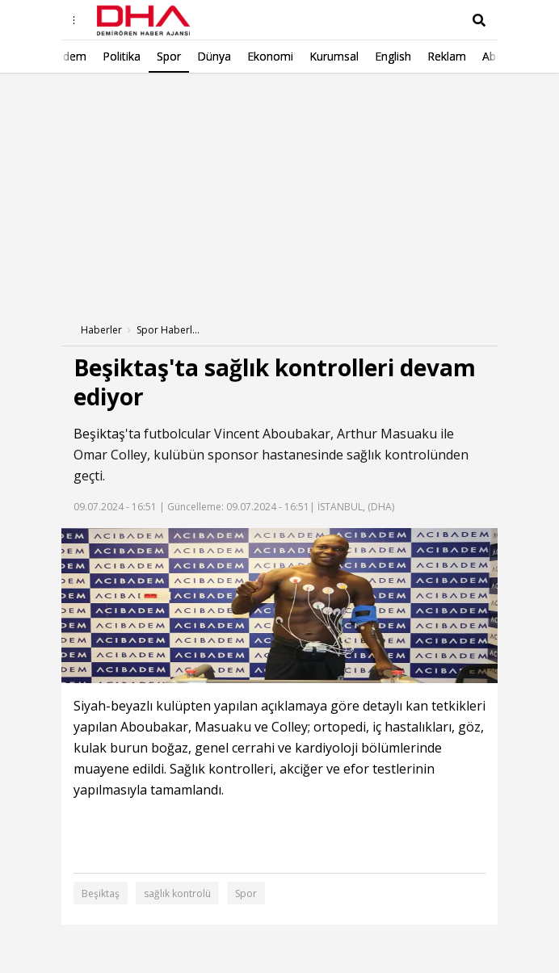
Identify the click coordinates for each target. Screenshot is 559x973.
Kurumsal (211, 56)
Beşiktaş (99, 433)
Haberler (101, 330)
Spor (246, 893)
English (270, 56)
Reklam (324, 56)
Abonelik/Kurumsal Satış (422, 56)
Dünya (91, 56)
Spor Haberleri (169, 330)
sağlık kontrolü (177, 893)
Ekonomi (147, 56)
